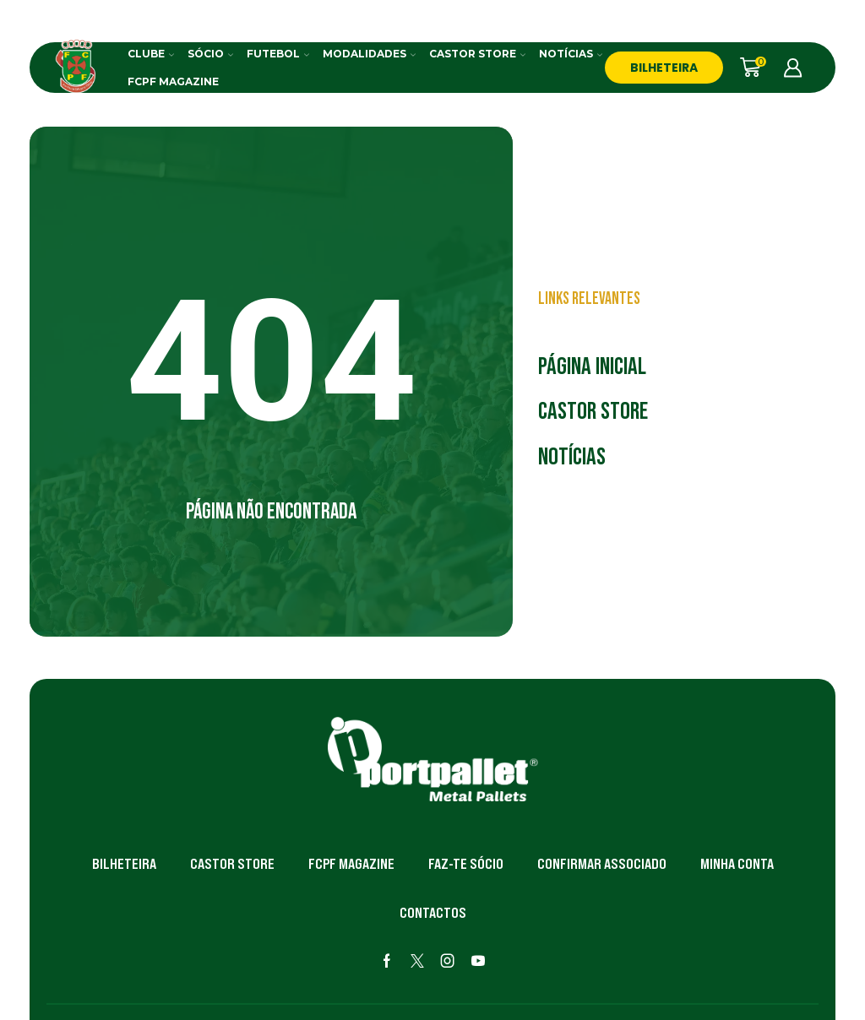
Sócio (210, 53)
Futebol (278, 53)
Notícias (570, 53)
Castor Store (477, 53)
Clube (151, 53)
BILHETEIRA (664, 67)
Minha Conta (737, 863)
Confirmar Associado (601, 863)
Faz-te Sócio (465, 863)
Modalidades (369, 53)
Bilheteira (124, 863)
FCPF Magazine (173, 81)
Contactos (433, 912)
